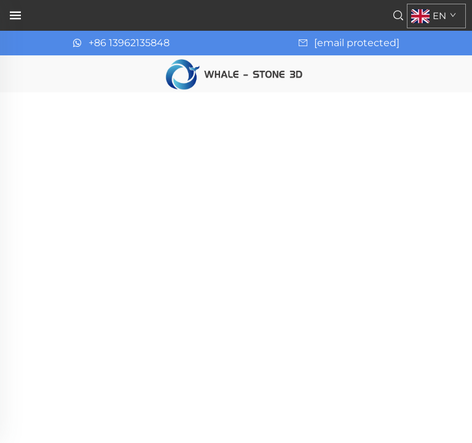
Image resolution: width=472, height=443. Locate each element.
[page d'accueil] (236, 73)
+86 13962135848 (129, 43)
